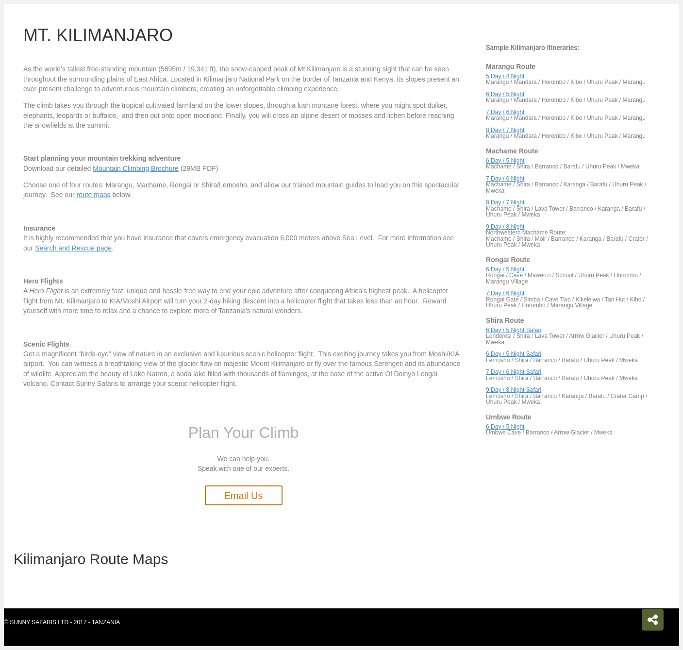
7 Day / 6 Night (505, 112)
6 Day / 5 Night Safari (513, 330)
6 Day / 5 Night (505, 94)
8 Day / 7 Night (505, 130)
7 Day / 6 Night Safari (513, 371)
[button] (244, 495)
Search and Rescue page (73, 248)
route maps (93, 195)
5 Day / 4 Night (505, 76)
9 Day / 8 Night (505, 226)
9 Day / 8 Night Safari (513, 389)
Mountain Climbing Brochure (136, 168)
